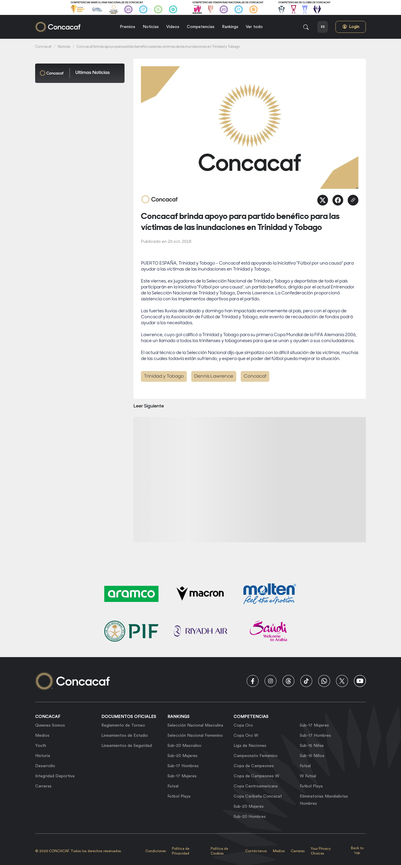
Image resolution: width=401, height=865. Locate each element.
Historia (42, 756)
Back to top (357, 850)
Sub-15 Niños (312, 756)
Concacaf (43, 47)
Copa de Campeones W (256, 776)
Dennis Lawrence (213, 376)
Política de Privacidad (180, 851)
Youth (40, 746)
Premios (127, 27)
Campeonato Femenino (256, 756)
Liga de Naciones (250, 746)
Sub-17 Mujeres (182, 776)
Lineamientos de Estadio (124, 735)
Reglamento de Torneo (123, 725)
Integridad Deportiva (54, 776)
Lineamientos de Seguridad (126, 746)
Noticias (151, 27)
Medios (42, 735)
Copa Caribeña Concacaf (258, 796)
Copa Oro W (246, 735)
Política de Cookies (219, 851)
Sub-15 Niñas (312, 746)
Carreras (43, 786)
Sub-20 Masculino (184, 746)
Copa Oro (243, 725)
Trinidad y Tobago (164, 376)
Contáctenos (256, 851)
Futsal (172, 786)
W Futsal (308, 776)
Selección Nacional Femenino (195, 735)
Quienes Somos (50, 725)
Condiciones (155, 851)
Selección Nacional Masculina (195, 725)
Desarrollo (45, 766)
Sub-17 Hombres (183, 766)
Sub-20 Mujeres (182, 756)
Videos (172, 27)
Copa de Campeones (254, 766)
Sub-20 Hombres (250, 817)
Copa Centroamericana (256, 786)
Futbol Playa (178, 796)
